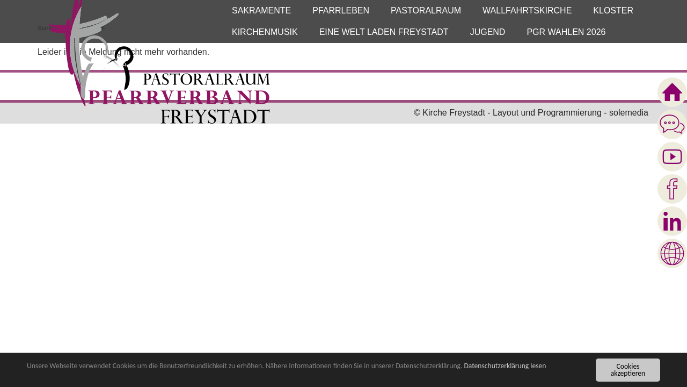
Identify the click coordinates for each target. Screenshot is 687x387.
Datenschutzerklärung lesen (505, 366)
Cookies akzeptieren (628, 370)
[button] (261, 11)
